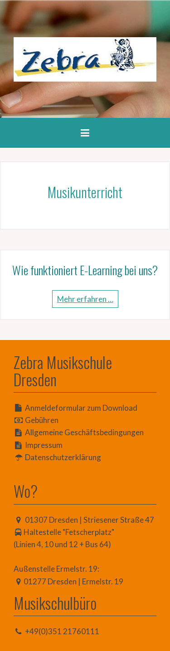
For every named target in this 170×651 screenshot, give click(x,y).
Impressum (44, 445)
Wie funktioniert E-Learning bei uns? (85, 270)
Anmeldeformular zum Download (81, 408)
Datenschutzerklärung (63, 457)
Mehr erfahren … (85, 299)
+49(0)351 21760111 (62, 631)
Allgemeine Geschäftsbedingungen (84, 432)
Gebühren (41, 420)
